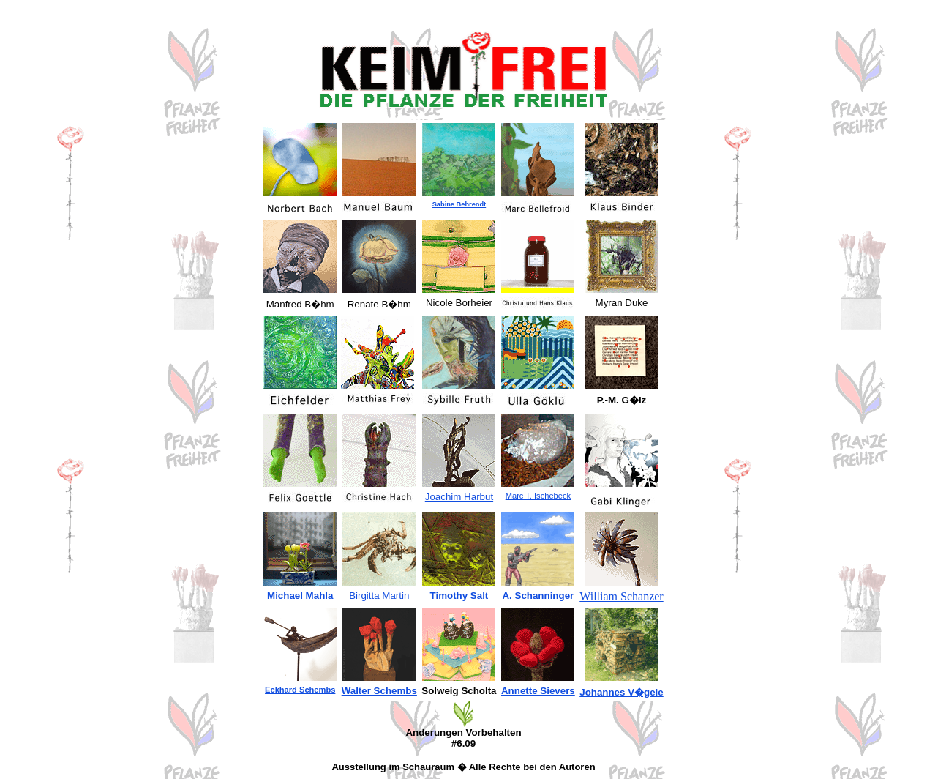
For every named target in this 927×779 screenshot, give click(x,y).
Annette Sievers (538, 690)
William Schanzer (621, 596)
